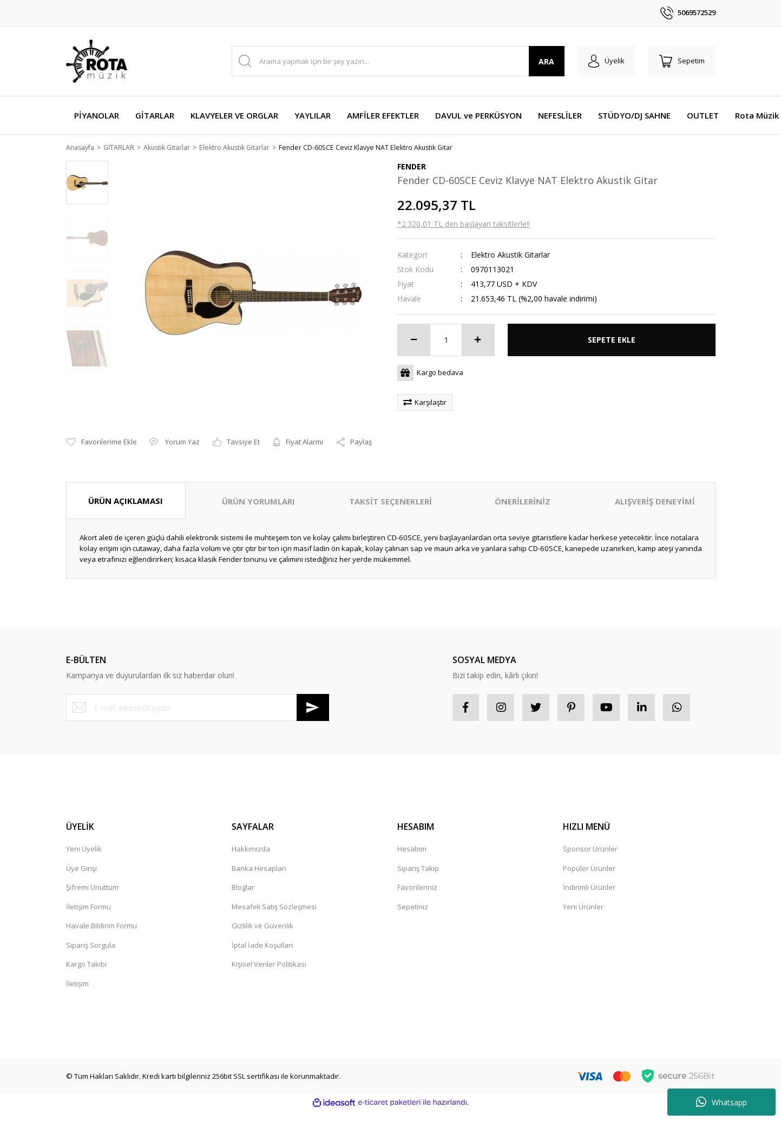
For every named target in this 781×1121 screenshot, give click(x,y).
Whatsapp (721, 1102)
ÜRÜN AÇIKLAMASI (125, 488)
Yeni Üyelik (84, 836)
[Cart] (682, 61)
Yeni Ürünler (583, 894)
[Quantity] (446, 340)
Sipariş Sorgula (90, 933)
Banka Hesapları (259, 856)
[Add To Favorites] (101, 430)
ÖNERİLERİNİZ (522, 488)
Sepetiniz (412, 894)
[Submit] (313, 695)
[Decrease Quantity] (414, 340)
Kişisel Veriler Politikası (269, 951)
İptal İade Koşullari (262, 933)
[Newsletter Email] (197, 695)
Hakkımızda (251, 836)
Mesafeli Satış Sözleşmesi (274, 894)
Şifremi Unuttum (92, 875)
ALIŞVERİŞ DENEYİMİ (655, 488)
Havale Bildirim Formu (101, 913)
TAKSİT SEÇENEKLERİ (390, 488)
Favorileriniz (417, 875)
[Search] (398, 61)
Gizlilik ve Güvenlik (262, 913)
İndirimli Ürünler (589, 875)
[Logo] (96, 61)
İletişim (77, 971)
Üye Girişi (81, 856)
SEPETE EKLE (611, 340)
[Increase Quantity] (478, 340)
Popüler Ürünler (589, 856)
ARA (546, 61)
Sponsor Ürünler (590, 836)
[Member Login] (606, 61)
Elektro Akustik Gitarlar (510, 255)
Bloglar (243, 875)
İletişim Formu (88, 894)
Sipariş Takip (418, 856)
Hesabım (411, 836)
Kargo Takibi (86, 951)
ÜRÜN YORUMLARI (258, 488)
